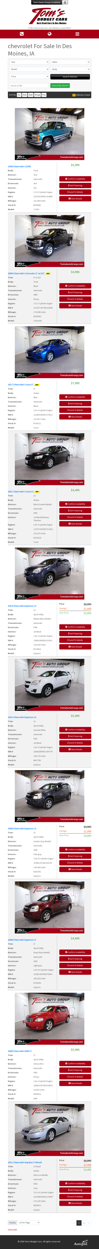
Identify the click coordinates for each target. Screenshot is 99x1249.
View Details (75, 198)
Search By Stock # (60, 85)
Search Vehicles (70, 76)
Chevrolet (12, 1229)
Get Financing (75, 185)
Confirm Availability (75, 178)
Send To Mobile (75, 192)
